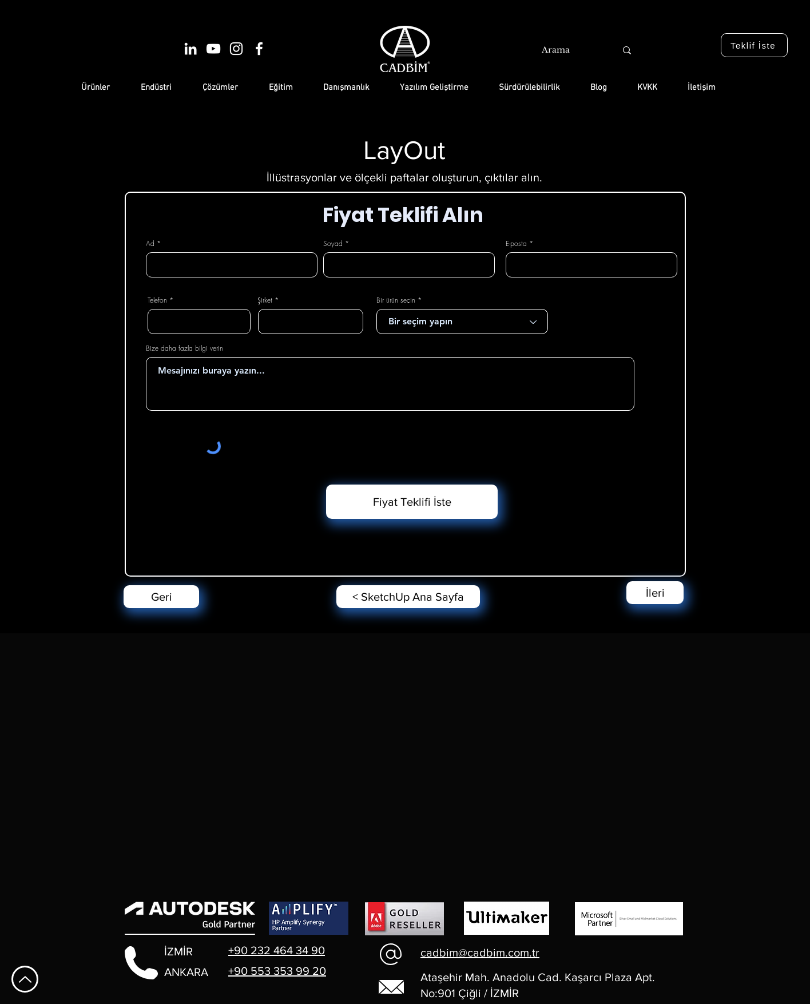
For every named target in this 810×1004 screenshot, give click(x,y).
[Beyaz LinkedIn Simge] (190, 48)
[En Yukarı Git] (24, 979)
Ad (150, 243)
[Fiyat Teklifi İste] (412, 502)
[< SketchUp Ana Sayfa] (408, 596)
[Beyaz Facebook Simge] (259, 48)
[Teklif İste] (754, 45)
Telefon (157, 300)
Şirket (265, 300)
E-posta (516, 243)
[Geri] (161, 596)
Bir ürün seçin (395, 300)
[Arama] (566, 50)
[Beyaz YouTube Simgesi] (213, 48)
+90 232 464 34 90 (276, 950)
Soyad (333, 243)
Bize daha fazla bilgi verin (184, 348)
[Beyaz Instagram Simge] (236, 48)
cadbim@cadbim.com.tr (479, 952)
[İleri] (655, 592)
